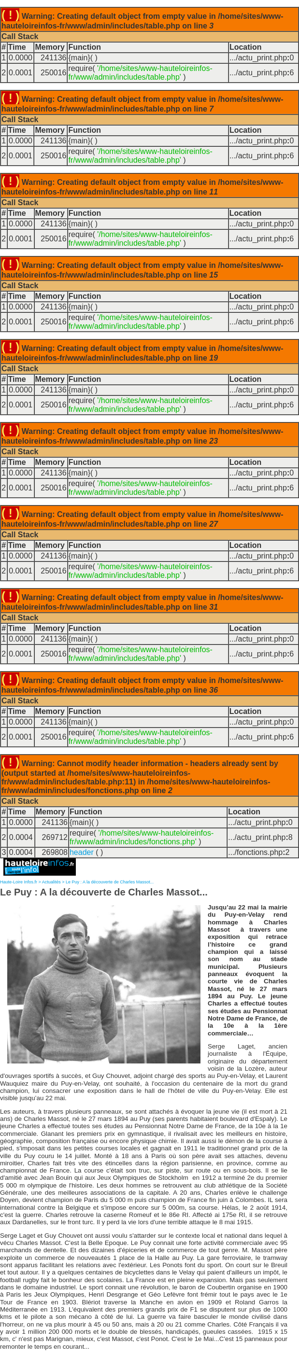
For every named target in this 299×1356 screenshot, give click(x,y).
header (82, 852)
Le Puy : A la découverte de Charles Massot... (110, 882)
